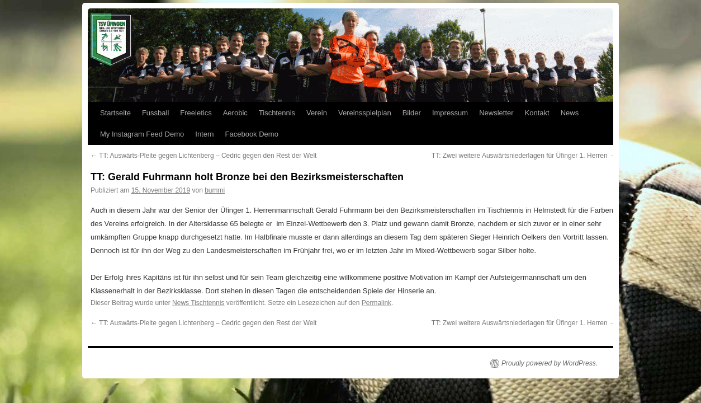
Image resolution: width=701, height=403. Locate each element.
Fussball (155, 113)
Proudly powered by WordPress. (549, 363)
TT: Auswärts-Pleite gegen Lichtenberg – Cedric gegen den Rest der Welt (203, 156)
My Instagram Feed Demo (142, 134)
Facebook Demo (251, 134)
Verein (316, 113)
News (570, 113)
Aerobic (235, 113)
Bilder (411, 113)
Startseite (115, 113)
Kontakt (537, 113)
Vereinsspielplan (364, 113)
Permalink (376, 303)
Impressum (450, 113)
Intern (204, 134)
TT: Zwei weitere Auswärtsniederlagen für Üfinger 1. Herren (524, 156)
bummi (215, 190)
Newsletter (496, 113)
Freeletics (195, 113)
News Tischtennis (198, 303)
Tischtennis (277, 113)
